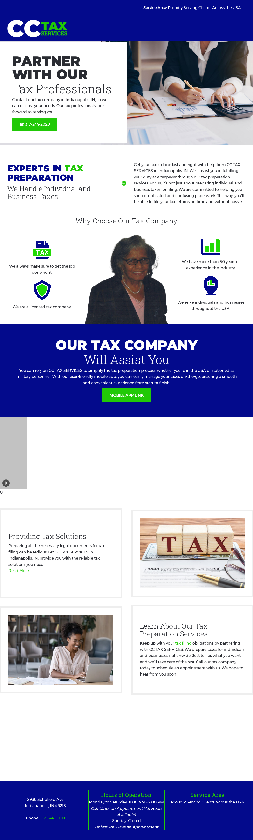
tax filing (183, 643)
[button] (2, 453)
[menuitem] (220, 24)
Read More (18, 570)
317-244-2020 (52, 818)
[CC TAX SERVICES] (37, 28)
